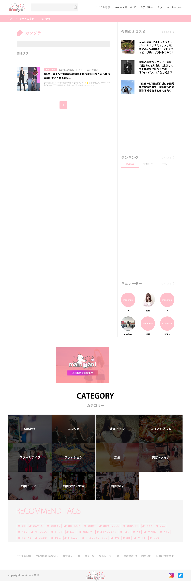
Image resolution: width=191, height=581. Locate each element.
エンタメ (73, 429)
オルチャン (117, 429)
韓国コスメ (56, 525)
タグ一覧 (90, 556)
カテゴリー (146, 7)
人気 (138, 532)
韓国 (24, 525)
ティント (142, 538)
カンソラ (46, 18)
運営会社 (128, 556)
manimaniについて (125, 7)
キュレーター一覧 (109, 556)
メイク (149, 525)
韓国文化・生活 (73, 486)
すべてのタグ (27, 18)
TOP (10, 18)
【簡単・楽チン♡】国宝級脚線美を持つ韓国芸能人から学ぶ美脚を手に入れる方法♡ (77, 76)
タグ (159, 7)
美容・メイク (50, 70)
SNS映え (30, 429)
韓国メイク (88, 532)
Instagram (73, 538)
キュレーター (174, 7)
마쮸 (81, 70)
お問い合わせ (163, 556)
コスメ (25, 532)
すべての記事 (102, 7)
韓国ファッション (111, 525)
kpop (72, 532)
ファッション (74, 457)
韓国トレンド (30, 486)
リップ (156, 538)
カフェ (167, 532)
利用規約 (146, 556)
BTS (117, 538)
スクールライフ (30, 457)
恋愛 (117, 457)
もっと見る (166, 31)
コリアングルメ (160, 429)
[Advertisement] (147, 125)
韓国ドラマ (27, 538)
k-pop (162, 525)
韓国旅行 (117, 486)
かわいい (43, 538)
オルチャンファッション (97, 538)
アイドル (152, 532)
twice (126, 532)
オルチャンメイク (108, 532)
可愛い (58, 538)
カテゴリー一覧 (71, 556)
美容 (128, 538)
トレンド (59, 532)
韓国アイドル (132, 525)
